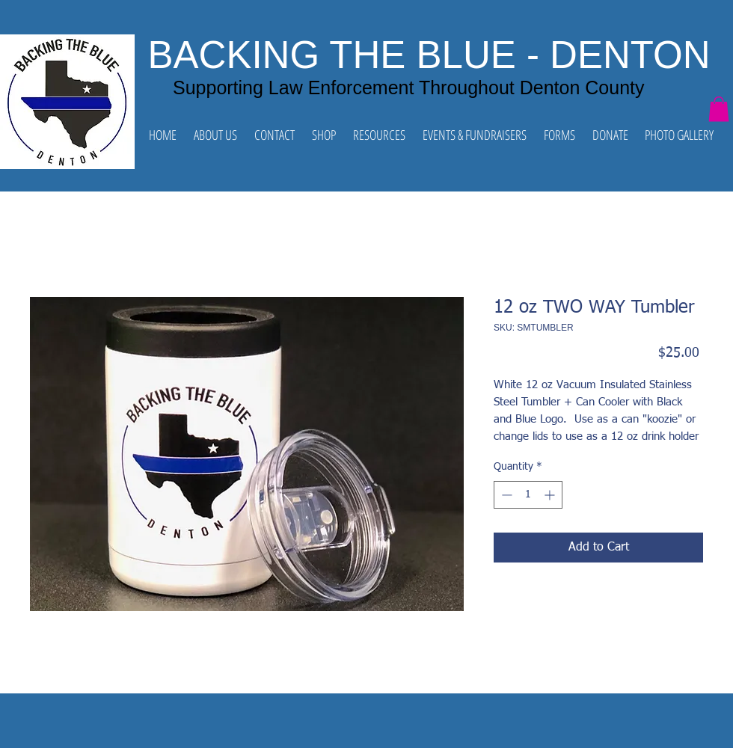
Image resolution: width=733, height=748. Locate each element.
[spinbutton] (528, 495)
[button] (718, 108)
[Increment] (551, 495)
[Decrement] (505, 495)
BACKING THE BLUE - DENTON (429, 55)
